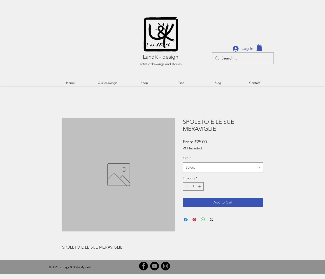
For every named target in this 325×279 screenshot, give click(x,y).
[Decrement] (186, 186)
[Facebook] (143, 266)
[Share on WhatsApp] (203, 219)
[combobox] (223, 167)
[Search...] (242, 58)
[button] (259, 47)
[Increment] (200, 186)
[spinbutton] (193, 186)
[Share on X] (211, 219)
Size (187, 158)
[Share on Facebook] (185, 219)
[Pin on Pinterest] (194, 219)
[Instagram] (165, 266)
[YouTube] (154, 266)
